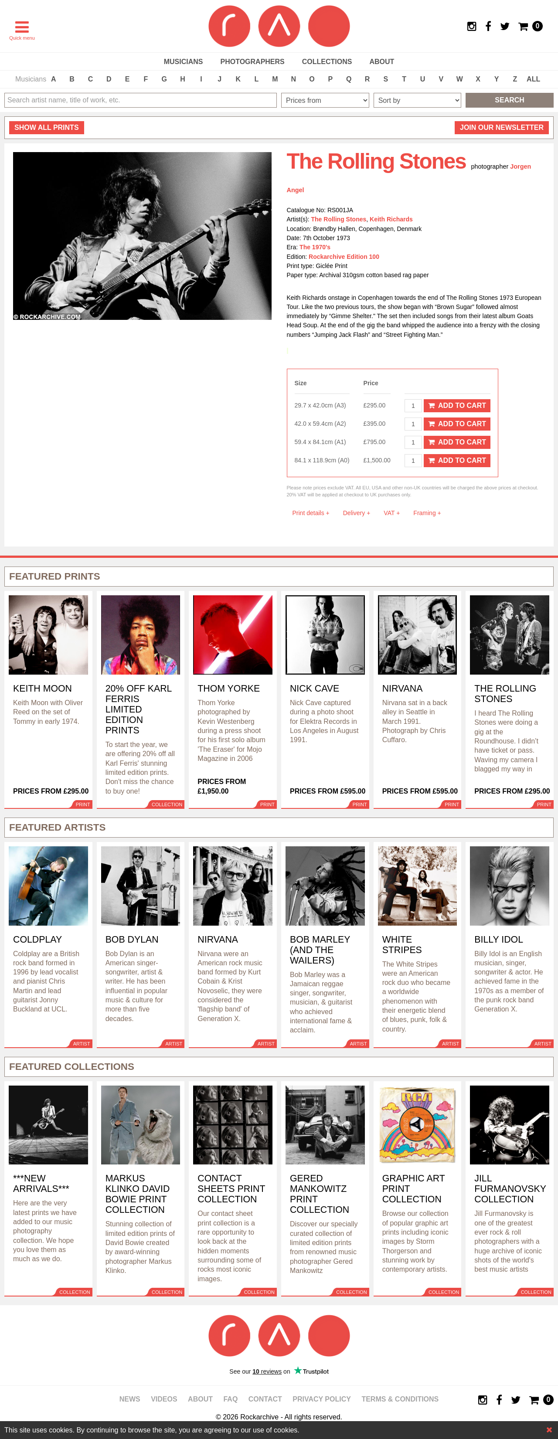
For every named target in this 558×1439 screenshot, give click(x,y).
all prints (46, 127)
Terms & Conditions (400, 1399)
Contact (265, 1399)
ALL (533, 79)
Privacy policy (322, 1399)
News (129, 1399)
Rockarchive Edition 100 (344, 256)
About (381, 61)
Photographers (252, 61)
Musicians (183, 61)
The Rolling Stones (339, 219)
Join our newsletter (502, 127)
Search (509, 100)
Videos (164, 1399)
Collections (327, 61)
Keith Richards (391, 219)
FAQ (230, 1399)
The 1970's (314, 247)
